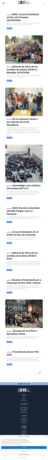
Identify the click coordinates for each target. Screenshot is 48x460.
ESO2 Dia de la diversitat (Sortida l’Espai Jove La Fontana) (23, 211)
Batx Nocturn (24, 400)
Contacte (24, 422)
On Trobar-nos (24, 421)
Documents (24, 431)
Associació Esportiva (24, 407)
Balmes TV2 (24, 434)
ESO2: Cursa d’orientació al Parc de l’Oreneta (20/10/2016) (23, 17)
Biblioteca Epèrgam (24, 409)
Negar (24, 451)
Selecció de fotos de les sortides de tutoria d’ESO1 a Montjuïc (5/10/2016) (22, 69)
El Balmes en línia (24, 419)
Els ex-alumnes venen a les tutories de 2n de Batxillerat (22, 122)
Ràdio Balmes (24, 432)
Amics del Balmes (24, 412)
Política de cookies (22, 457)
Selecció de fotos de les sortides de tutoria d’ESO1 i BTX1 (22, 255)
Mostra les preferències (24, 454)
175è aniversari (24, 410)
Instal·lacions (24, 418)
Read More (9, 28)
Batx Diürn (24, 398)
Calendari (24, 429)
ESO (24, 397)
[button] (46, 436)
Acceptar (24, 447)
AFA (24, 406)
